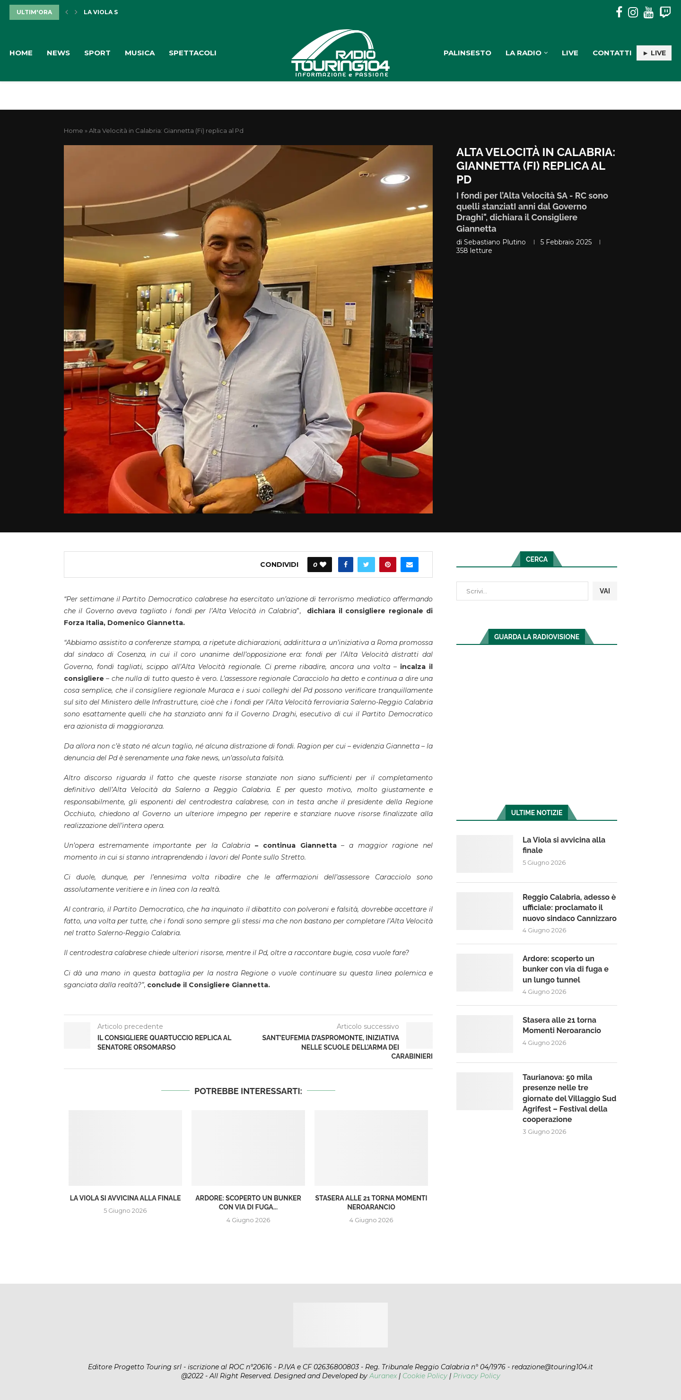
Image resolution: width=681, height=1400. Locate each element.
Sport (97, 52)
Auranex (383, 1376)
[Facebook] (619, 12)
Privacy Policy (476, 1376)
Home (21, 52)
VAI (605, 591)
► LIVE (654, 53)
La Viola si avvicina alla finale (125, 1198)
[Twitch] (665, 12)
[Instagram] (633, 12)
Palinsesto (467, 52)
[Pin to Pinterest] (387, 564)
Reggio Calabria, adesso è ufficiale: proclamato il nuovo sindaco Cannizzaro (570, 908)
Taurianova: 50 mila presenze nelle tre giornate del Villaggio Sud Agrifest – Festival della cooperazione (569, 1098)
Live (570, 52)
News (58, 52)
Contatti (612, 52)
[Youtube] (648, 12)
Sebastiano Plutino (495, 242)
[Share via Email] (410, 564)
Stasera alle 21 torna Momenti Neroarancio (562, 1025)
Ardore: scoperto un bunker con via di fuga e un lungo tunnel (566, 969)
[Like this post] (323, 564)
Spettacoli (193, 52)
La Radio (523, 52)
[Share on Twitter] (366, 564)
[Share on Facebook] (345, 564)
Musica (140, 52)
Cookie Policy (424, 1376)
